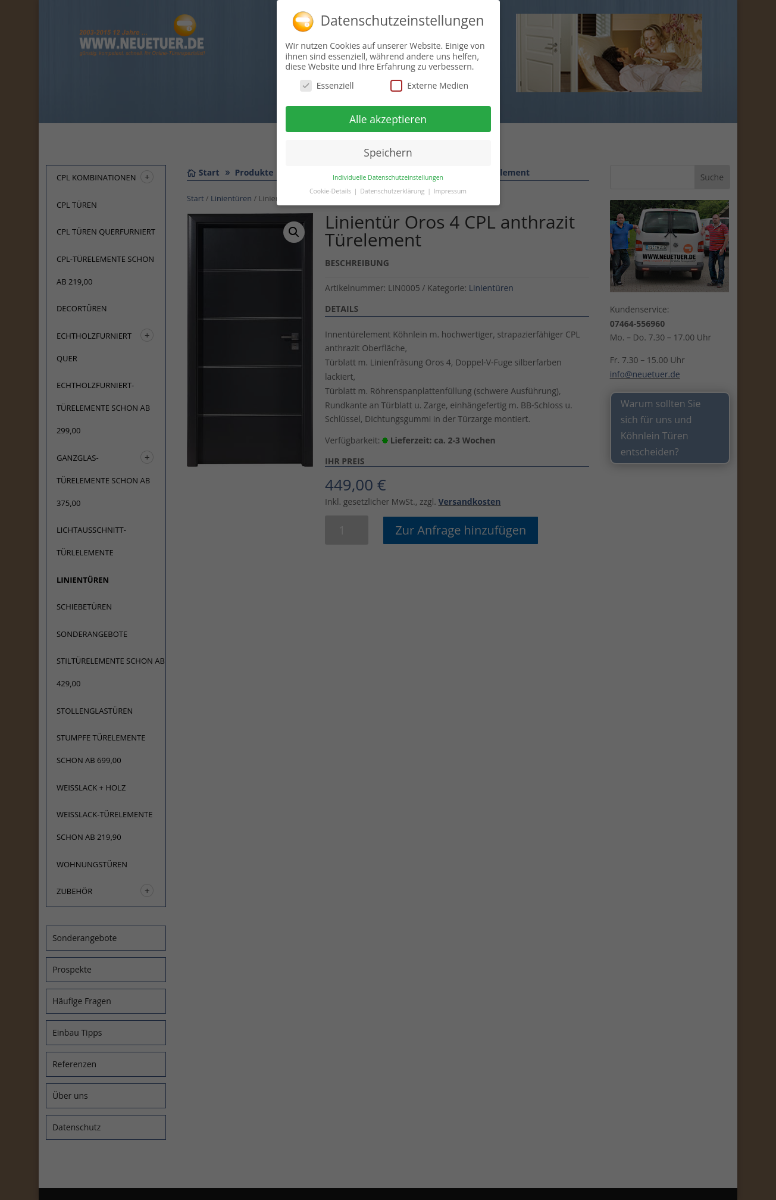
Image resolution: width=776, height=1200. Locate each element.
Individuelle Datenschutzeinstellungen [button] (388, 175)
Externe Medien (429, 83)
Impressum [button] (450, 189)
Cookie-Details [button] (331, 189)
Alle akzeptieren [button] (388, 117)
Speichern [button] (388, 150)
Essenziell (327, 83)
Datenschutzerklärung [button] (393, 189)
